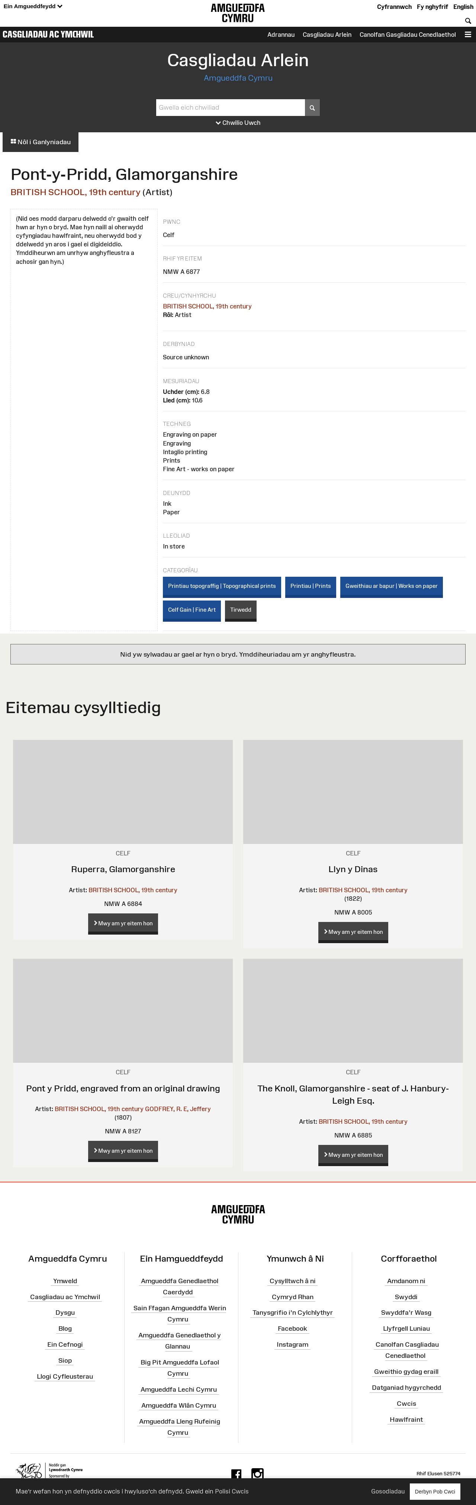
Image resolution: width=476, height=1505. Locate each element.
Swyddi (406, 1296)
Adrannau (281, 34)
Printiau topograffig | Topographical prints (222, 586)
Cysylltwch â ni (293, 1281)
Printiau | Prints (310, 586)
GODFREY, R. (163, 1109)
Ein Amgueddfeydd (33, 6)
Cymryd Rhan (292, 1296)
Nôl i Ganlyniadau (40, 142)
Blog (65, 1328)
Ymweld (65, 1281)
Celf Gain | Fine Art (192, 609)
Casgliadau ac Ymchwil (48, 34)
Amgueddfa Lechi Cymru (179, 1389)
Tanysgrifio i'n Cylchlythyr (293, 1312)
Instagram (292, 1344)
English (463, 6)
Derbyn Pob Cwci (435, 1491)
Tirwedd (240, 609)
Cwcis (406, 1403)
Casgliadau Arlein (327, 34)
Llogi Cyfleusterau (65, 1376)
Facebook (292, 1328)
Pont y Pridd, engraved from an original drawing (123, 1088)
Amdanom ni (406, 1281)
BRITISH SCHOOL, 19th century (75, 192)
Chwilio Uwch (238, 123)
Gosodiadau (388, 1491)
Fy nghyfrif (432, 6)
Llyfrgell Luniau (406, 1328)
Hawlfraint (406, 1419)
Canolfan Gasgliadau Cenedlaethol (408, 34)
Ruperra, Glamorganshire (123, 869)
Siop (65, 1360)
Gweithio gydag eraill (406, 1371)
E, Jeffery (197, 1109)
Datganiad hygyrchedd (406, 1387)
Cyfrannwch (394, 6)
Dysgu (65, 1312)
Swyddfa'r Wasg (406, 1312)
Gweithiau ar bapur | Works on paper (391, 586)
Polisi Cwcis (232, 1491)
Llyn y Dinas (353, 869)
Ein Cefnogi (65, 1344)
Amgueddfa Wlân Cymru (178, 1405)
